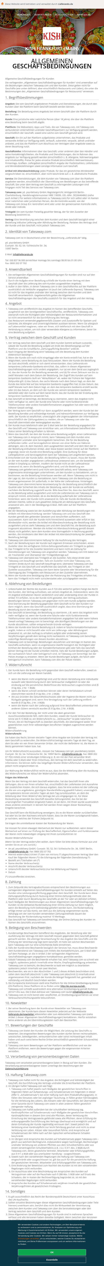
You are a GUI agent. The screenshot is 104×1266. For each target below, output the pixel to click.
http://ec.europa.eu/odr (73, 986)
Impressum (84, 14)
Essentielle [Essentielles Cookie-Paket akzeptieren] (52, 1260)
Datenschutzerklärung (16, 1068)
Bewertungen (43, 14)
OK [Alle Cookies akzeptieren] (52, 1252)
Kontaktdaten (64, 14)
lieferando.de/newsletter (21, 1014)
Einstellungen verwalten (28, 1238)
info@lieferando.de (23, 254)
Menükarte (24, 14)
